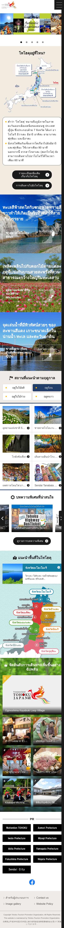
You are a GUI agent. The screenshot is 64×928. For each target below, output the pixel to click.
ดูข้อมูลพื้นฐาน (8, 405)
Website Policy (43, 904)
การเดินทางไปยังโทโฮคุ (29, 185)
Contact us (40, 898)
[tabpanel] (32, 24)
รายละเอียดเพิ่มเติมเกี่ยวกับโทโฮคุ (29, 175)
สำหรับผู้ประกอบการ (16, 898)
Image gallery (12, 904)
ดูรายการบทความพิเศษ (32, 541)
